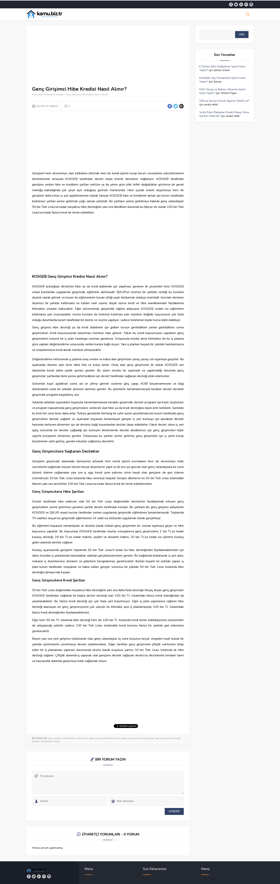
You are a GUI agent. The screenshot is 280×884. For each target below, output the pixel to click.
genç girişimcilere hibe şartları (138, 737)
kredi (57, 740)
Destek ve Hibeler (54, 93)
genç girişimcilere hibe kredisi (105, 737)
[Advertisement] (108, 58)
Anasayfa (37, 93)
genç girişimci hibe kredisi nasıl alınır (68, 737)
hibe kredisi (47, 740)
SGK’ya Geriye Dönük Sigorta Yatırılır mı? (224, 100)
